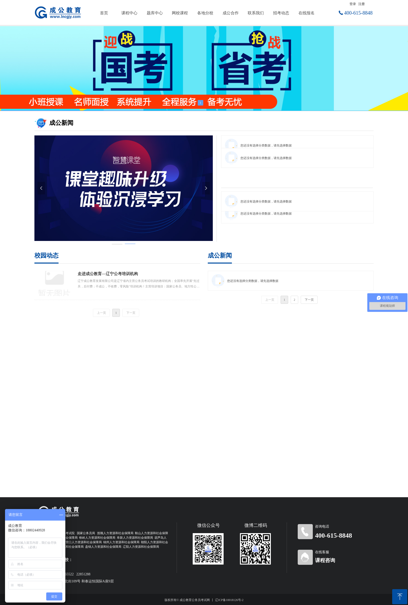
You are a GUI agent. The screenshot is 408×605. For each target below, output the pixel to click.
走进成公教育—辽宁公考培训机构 (108, 274)
